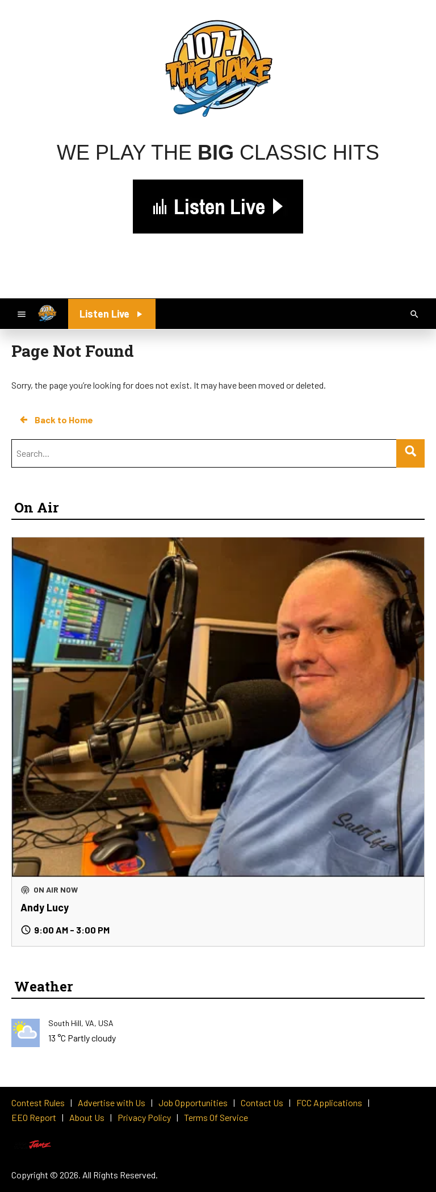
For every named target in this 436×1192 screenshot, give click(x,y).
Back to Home (55, 420)
